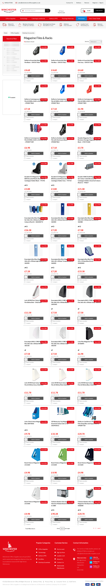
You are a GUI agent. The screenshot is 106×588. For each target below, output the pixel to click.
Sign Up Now (61, 552)
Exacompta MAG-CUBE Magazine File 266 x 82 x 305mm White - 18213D (34, 343)
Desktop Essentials (44, 562)
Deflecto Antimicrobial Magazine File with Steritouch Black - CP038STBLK (61, 140)
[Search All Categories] (35, 11)
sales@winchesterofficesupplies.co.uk (28, 2)
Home (5, 33)
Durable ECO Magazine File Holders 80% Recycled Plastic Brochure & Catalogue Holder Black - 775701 (35, 178)
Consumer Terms (61, 581)
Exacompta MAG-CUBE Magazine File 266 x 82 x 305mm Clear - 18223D (61, 343)
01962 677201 (8, 2)
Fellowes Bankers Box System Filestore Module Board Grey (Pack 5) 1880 (62, 503)
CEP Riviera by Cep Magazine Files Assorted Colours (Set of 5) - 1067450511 (61, 423)
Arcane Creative (98, 581)
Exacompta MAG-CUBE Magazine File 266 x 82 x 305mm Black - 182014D (61, 302)
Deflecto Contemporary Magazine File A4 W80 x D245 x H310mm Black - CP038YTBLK (35, 101)
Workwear (81, 18)
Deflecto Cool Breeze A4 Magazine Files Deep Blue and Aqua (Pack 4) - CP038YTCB (89, 423)
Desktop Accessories (28, 33)
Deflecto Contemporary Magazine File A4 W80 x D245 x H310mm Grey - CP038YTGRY (35, 140)
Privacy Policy (49, 581)
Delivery (78, 2)
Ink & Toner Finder (94, 18)
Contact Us (69, 2)
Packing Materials (68, 18)
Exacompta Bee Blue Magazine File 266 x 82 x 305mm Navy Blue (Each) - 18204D (62, 220)
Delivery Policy (37, 581)
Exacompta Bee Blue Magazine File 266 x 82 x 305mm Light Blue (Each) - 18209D (35, 261)
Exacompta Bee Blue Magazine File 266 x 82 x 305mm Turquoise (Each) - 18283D (62, 261)
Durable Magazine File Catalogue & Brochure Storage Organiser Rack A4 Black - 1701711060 (89, 140)
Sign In (101, 2)
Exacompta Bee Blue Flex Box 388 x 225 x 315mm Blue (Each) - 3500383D (89, 261)
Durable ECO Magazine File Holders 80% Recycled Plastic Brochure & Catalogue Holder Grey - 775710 (62, 178)
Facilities (41, 559)
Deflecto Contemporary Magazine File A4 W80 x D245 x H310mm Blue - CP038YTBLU (62, 101)
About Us (60, 559)
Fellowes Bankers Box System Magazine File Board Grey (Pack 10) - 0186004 (89, 503)
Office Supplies (10, 18)
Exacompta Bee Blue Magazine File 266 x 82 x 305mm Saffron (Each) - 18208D (89, 220)
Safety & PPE (53, 18)
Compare (27, 80)
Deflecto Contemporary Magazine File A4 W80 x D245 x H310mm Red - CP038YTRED (89, 101)
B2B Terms (72, 581)
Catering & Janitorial (38, 18)
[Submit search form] (47, 10)
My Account (60, 549)
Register (95, 2)
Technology (23, 18)
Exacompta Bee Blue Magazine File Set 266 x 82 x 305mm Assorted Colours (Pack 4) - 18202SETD (35, 220)
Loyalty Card (61, 556)
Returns (87, 2)
